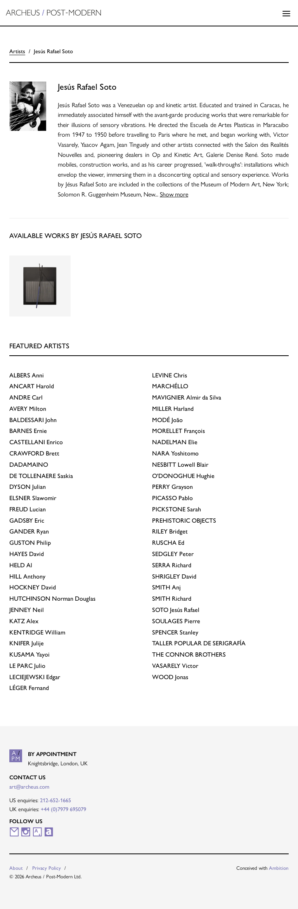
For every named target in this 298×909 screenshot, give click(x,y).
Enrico (36, 441)
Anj (166, 586)
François (178, 430)
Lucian (27, 508)
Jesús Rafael (175, 609)
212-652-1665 (55, 800)
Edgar (34, 676)
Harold (31, 385)
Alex (23, 620)
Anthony (27, 576)
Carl (26, 397)
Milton (27, 408)
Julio (27, 665)
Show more (174, 193)
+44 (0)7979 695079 (63, 809)
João (167, 419)
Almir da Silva (186, 397)
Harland (173, 408)
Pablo (172, 497)
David (26, 553)
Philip (30, 542)
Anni (26, 374)
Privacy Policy (46, 867)
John (33, 419)
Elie (175, 441)
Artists (17, 51)
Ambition (279, 867)
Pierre (176, 620)
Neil (26, 609)
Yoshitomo (175, 452)
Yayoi (29, 654)
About (16, 867)
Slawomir (32, 497)
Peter (173, 553)
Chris (169, 374)
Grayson (172, 486)
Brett (34, 452)
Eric (26, 520)
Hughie (183, 475)
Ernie (28, 430)
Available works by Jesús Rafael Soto (75, 235)
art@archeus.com (29, 786)
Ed (168, 542)
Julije (26, 642)
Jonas (170, 676)
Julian (27, 486)
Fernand (29, 687)
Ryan (29, 531)
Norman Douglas (52, 598)
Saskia (41, 475)
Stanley (175, 631)
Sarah (176, 508)
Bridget (170, 531)
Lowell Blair (180, 464)
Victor (175, 665)
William (37, 631)
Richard (171, 564)
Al (20, 564)
